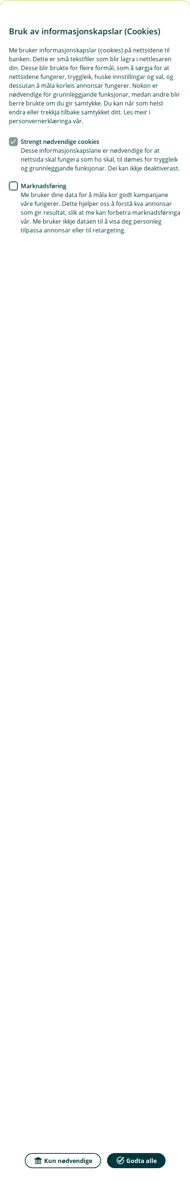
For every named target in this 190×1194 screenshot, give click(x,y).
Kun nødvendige (63, 1160)
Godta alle (136, 1160)
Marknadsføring (43, 186)
